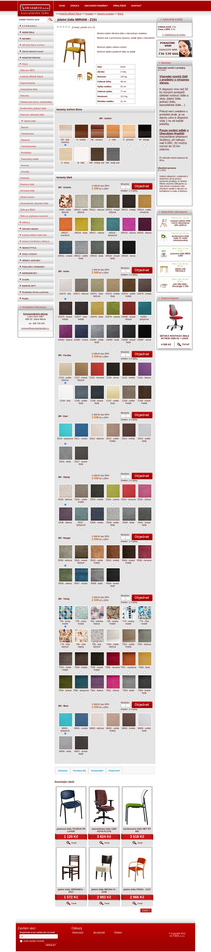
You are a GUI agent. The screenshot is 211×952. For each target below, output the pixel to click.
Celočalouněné (28, 146)
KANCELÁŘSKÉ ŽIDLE (70, 14)
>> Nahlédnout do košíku (173, 35)
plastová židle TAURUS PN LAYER (71, 830)
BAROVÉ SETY (27, 286)
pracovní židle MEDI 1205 (180, 254)
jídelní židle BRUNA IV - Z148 (104, 890)
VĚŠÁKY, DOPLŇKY (29, 260)
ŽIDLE (120, 14)
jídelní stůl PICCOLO (180, 270)
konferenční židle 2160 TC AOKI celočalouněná (180, 238)
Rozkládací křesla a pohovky (34, 292)
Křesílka (25, 172)
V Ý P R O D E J (27, 26)
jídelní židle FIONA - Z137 (137, 889)
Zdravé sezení (27, 197)
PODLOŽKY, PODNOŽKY (32, 267)
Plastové (25, 140)
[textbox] (32, 19)
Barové (24, 127)
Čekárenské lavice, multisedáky (36, 102)
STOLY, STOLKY (28, 254)
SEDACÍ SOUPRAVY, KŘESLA (34, 241)
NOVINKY (25, 38)
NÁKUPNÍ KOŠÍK (171, 19)
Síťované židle (27, 191)
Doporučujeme (27, 83)
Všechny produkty (105, 14)
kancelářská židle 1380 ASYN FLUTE (104, 830)
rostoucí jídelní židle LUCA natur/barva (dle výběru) (180, 223)
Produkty (89, 14)
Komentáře (97, 770)
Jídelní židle (28, 121)
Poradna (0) (79, 770)
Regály (23, 298)
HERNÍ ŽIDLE (26, 32)
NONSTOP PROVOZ (29, 57)
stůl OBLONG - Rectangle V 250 (180, 285)
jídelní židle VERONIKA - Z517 (71, 890)
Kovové (25, 165)
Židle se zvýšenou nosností (34, 216)
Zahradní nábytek (28, 229)
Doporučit (114, 770)
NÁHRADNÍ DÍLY (28, 273)
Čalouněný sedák (30, 159)
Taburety (24, 96)
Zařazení (63, 770)
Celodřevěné (27, 134)
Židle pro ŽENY (27, 210)
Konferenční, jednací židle (33, 108)
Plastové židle (27, 184)
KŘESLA (24, 222)
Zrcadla (24, 279)
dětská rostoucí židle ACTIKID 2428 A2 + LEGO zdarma (174, 338)
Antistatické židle (28, 89)
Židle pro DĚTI (27, 70)
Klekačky (24, 178)
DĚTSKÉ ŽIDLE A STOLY (32, 45)
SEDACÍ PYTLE (27, 248)
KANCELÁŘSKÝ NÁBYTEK (33, 235)
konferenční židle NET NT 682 (137, 830)
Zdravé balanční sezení (31, 51)
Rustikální (26, 153)
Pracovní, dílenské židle (32, 115)
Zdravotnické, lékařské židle (34, 203)
